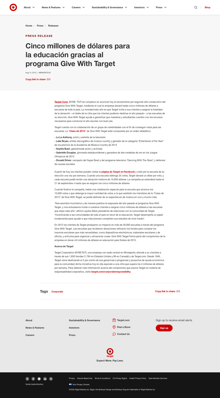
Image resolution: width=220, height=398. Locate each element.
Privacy (72, 378)
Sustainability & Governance (110, 7)
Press (161, 7)
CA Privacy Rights (120, 378)
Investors (141, 7)
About (29, 7)
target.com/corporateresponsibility (111, 271)
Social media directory (34, 384)
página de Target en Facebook (118, 171)
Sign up (164, 328)
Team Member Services (158, 378)
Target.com (120, 320)
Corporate (57, 291)
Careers (78, 7)
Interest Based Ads (84, 378)
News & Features (53, 7)
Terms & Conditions (102, 378)
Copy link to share (38, 79)
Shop (207, 7)
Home (29, 25)
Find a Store (121, 327)
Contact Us (121, 334)
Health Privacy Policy (137, 378)
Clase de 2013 (77, 131)
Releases (53, 25)
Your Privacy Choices (79, 384)
